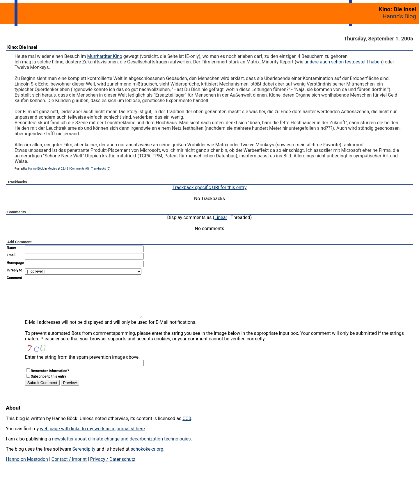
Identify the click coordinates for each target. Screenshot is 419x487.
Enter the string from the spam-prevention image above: (82, 366)
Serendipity (83, 458)
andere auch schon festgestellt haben (343, 62)
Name (11, 248)
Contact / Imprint (69, 468)
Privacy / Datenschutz (112, 468)
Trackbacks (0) (100, 168)
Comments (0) (79, 168)
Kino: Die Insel (22, 47)
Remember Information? (50, 380)
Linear (220, 217)
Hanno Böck (36, 168)
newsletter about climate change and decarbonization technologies (121, 447)
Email (11, 255)
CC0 (186, 427)
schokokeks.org (147, 458)
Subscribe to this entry (48, 385)
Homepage (15, 263)
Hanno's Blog (399, 16)
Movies (52, 168)
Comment (14, 278)
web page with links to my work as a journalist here (92, 437)
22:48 (64, 168)
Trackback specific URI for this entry (209, 187)
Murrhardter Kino (104, 56)
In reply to (14, 270)
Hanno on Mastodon (27, 468)
